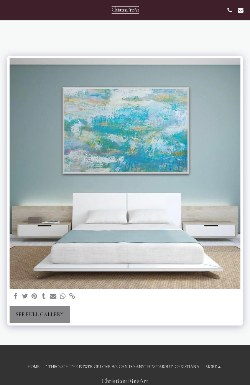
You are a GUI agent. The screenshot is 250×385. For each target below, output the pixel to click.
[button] (8, 10)
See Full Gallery (40, 314)
